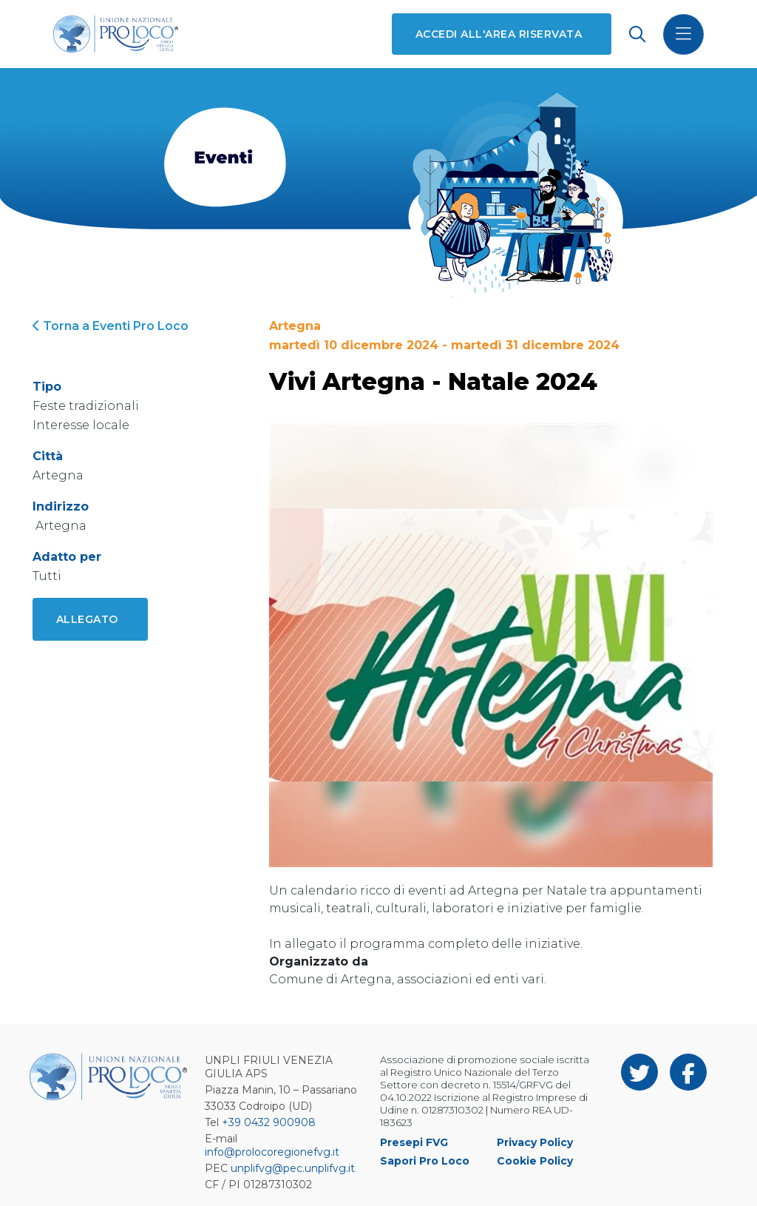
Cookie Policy (535, 1161)
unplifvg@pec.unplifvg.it (293, 1168)
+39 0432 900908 (269, 1122)
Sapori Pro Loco (424, 1161)
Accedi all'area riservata (498, 34)
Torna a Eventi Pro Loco (111, 326)
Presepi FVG (414, 1142)
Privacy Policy (535, 1142)
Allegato (87, 619)
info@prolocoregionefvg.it (272, 1152)
